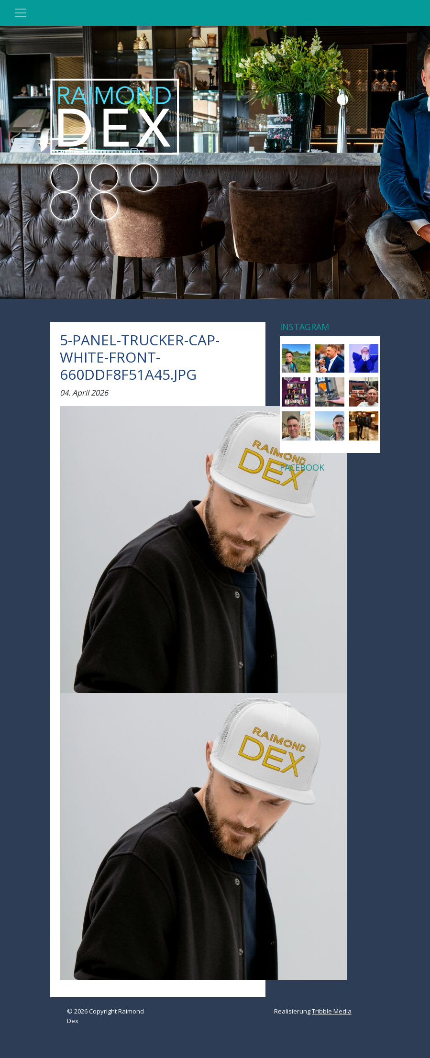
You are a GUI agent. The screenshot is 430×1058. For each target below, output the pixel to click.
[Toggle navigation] (20, 13)
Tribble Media (332, 1011)
